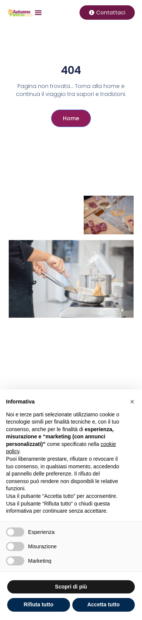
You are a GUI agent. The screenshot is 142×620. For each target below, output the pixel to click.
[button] (38, 12)
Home (71, 118)
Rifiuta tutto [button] (38, 604)
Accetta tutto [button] (103, 604)
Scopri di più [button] (71, 587)
